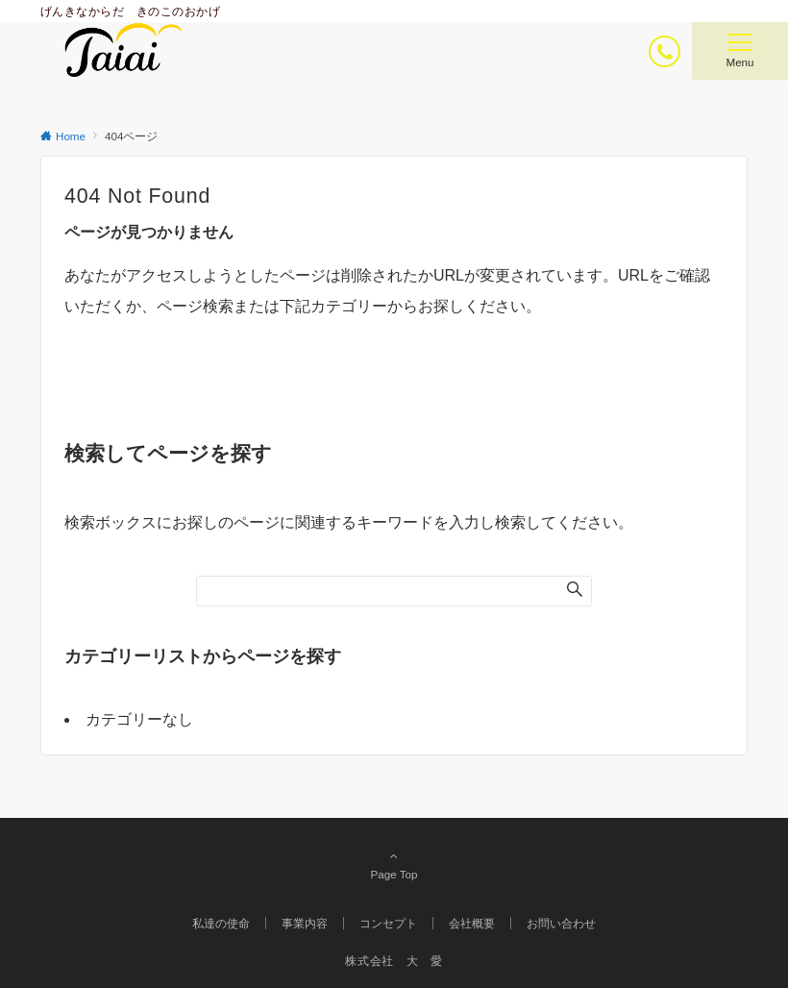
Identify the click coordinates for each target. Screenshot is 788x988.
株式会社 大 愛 (393, 960)
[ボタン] (664, 51)
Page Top (394, 865)
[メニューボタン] (740, 51)
